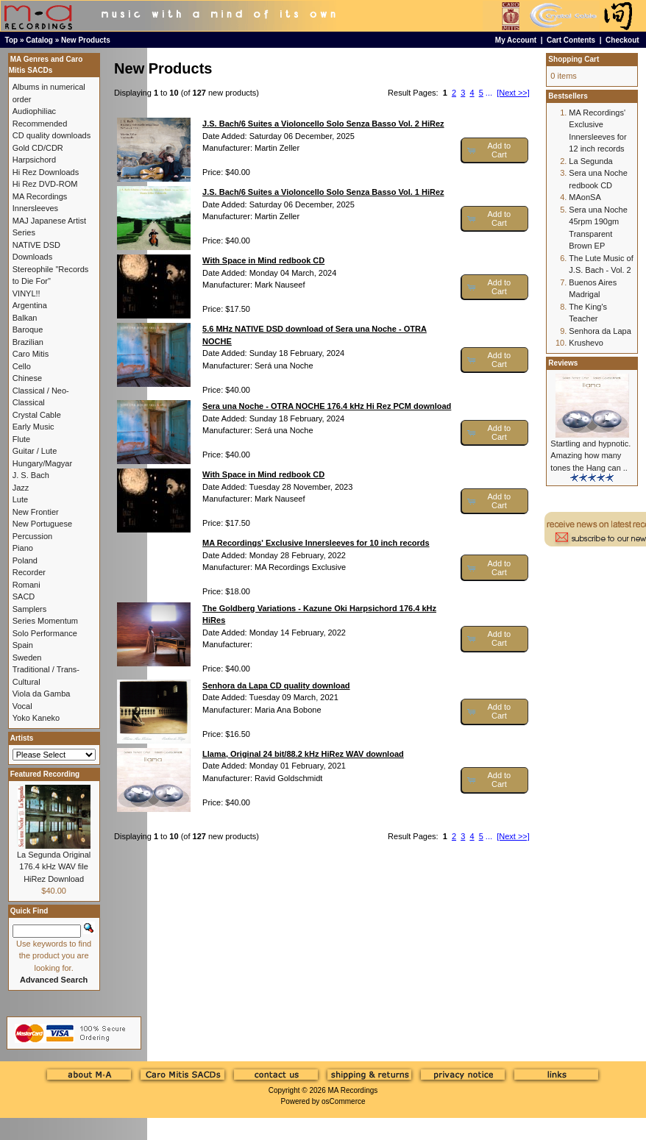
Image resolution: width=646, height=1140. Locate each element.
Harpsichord (34, 159)
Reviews (563, 363)
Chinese (27, 378)
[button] (494, 150)
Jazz (21, 487)
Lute (20, 499)
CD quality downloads (51, 135)
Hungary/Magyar (42, 463)
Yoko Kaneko (36, 717)
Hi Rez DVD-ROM (45, 183)
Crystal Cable (37, 414)
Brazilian (28, 342)
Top (11, 40)
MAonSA (584, 197)
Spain (23, 645)
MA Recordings (352, 1090)
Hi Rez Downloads (46, 172)
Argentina (30, 305)
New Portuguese (42, 523)
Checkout (622, 40)
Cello (22, 366)
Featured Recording (44, 774)
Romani (26, 584)
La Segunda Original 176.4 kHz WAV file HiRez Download (53, 866)
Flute (21, 439)
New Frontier (36, 511)
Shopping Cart (573, 59)
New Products (85, 40)
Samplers (29, 609)
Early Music (33, 426)
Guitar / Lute (35, 450)
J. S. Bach (31, 475)
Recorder (29, 572)
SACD (24, 596)
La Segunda (590, 161)
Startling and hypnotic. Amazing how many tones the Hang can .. (590, 455)
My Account (515, 40)
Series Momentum (45, 620)
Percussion (32, 536)
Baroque (28, 329)
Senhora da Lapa (600, 331)
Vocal (22, 706)
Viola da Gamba (42, 693)
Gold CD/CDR (38, 147)
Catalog (39, 40)
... (489, 92)
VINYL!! (26, 293)
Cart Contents (571, 40)
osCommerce (343, 1101)
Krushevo (586, 342)
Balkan (25, 317)
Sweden (27, 657)
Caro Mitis (31, 353)
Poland (25, 560)
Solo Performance (45, 633)
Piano (23, 548)
